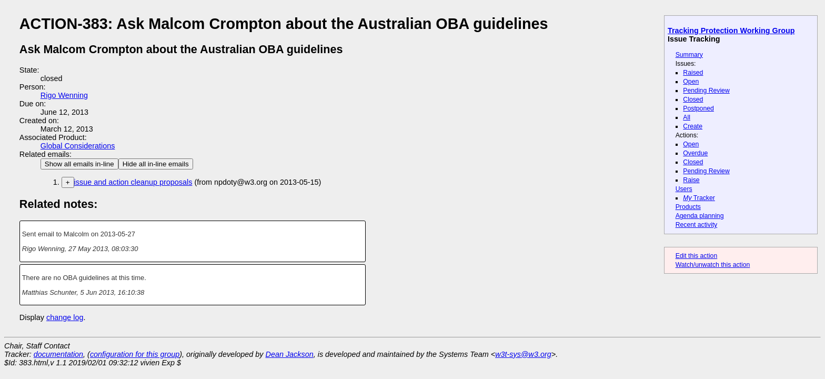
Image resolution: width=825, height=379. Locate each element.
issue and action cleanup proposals (133, 182)
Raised (693, 72)
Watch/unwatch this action (713, 264)
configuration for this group (134, 354)
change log (64, 317)
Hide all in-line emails (156, 164)
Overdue (695, 153)
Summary (689, 54)
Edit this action (697, 256)
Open (691, 81)
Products (688, 207)
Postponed (698, 108)
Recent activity (697, 224)
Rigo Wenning (64, 95)
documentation (58, 354)
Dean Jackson (290, 354)
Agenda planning (700, 216)
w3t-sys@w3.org (523, 354)
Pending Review (706, 90)
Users (684, 189)
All (686, 117)
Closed (693, 99)
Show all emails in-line (79, 164)
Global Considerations (78, 146)
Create (692, 126)
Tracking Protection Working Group (731, 30)
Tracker (699, 198)
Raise (691, 180)
